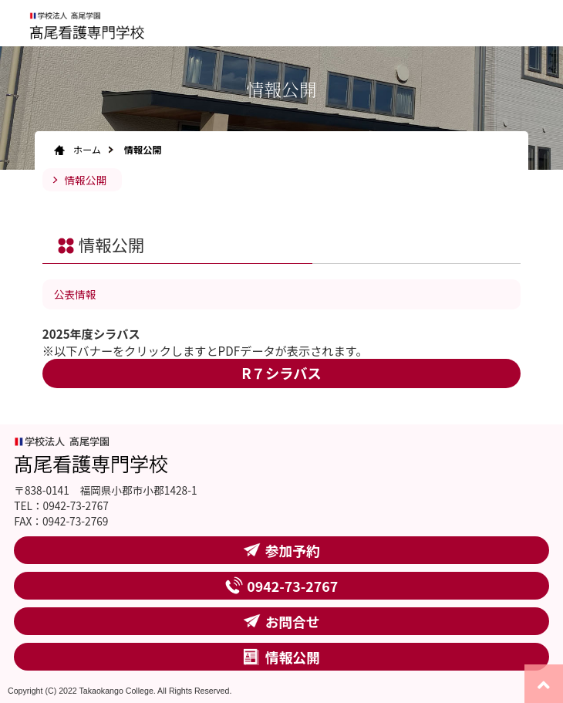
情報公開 (85, 180)
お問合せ (292, 621)
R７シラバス (281, 373)
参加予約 (292, 550)
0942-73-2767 (292, 586)
